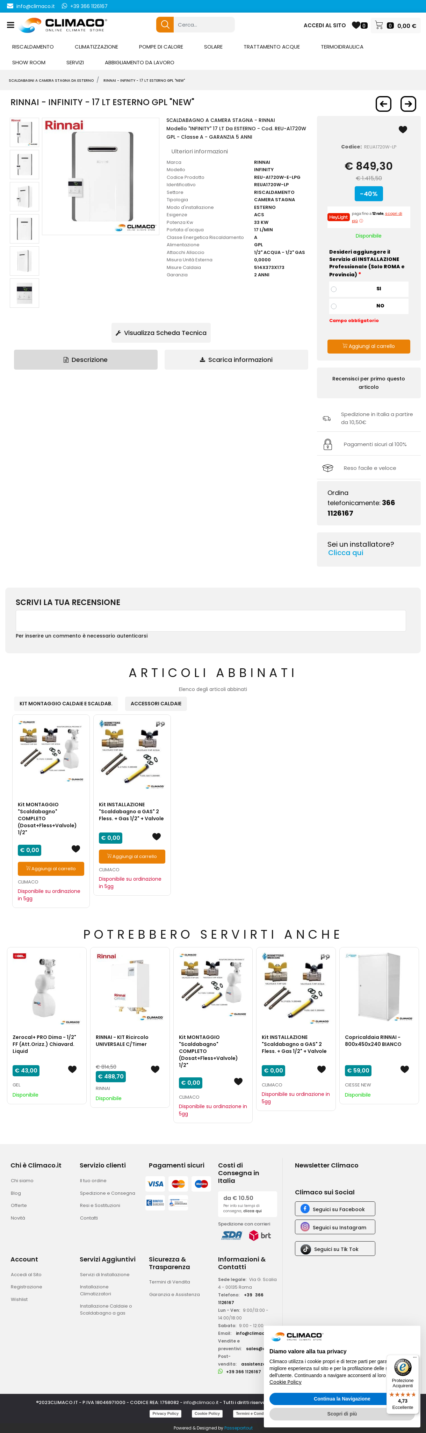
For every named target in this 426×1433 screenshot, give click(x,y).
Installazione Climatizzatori (95, 1290)
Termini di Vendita (169, 1282)
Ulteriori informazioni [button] (199, 151)
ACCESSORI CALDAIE (156, 703)
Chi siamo (22, 1180)
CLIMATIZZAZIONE (96, 46)
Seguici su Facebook (339, 1209)
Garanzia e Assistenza (174, 1294)
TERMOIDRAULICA (342, 46)
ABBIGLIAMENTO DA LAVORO (139, 62)
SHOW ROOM (28, 62)
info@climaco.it (35, 6)
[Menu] (415, 1359)
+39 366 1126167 (89, 6)
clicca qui (252, 1211)
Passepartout (238, 1428)
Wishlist (19, 1299)
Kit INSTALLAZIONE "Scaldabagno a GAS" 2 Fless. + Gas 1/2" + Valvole (131, 811)
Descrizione (86, 359)
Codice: (351, 146)
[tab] (85, 360)
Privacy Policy (165, 1413)
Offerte (19, 1205)
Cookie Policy (207, 1413)
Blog (16, 1193)
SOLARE (213, 46)
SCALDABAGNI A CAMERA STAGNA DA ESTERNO (51, 80)
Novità (18, 1218)
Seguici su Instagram (339, 1227)
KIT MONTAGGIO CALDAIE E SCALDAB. (66, 703)
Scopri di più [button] (342, 1414)
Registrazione (26, 1286)
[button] (165, 24)
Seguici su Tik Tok (336, 1249)
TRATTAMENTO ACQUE (272, 46)
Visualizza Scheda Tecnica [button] (161, 332)
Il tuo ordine (93, 1180)
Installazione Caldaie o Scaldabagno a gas (106, 1309)
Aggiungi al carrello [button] (368, 346)
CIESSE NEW (358, 1085)
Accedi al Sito (26, 1274)
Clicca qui (345, 553)
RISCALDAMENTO (33, 46)
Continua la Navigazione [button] (342, 1399)
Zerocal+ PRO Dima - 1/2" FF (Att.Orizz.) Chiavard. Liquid (44, 1044)
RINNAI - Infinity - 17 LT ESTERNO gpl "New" (144, 80)
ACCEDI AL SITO (325, 25)
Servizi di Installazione (105, 1274)
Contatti (89, 1218)
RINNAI (103, 1088)
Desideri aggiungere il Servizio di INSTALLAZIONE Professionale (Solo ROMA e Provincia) (367, 263)
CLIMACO (28, 882)
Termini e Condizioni (254, 1413)
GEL (16, 1085)
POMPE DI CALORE (161, 46)
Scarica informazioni (236, 359)
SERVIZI (75, 62)
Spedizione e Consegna (107, 1193)
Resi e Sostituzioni (100, 1205)
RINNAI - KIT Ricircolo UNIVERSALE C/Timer (122, 1041)
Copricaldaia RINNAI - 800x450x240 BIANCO (373, 1041)
